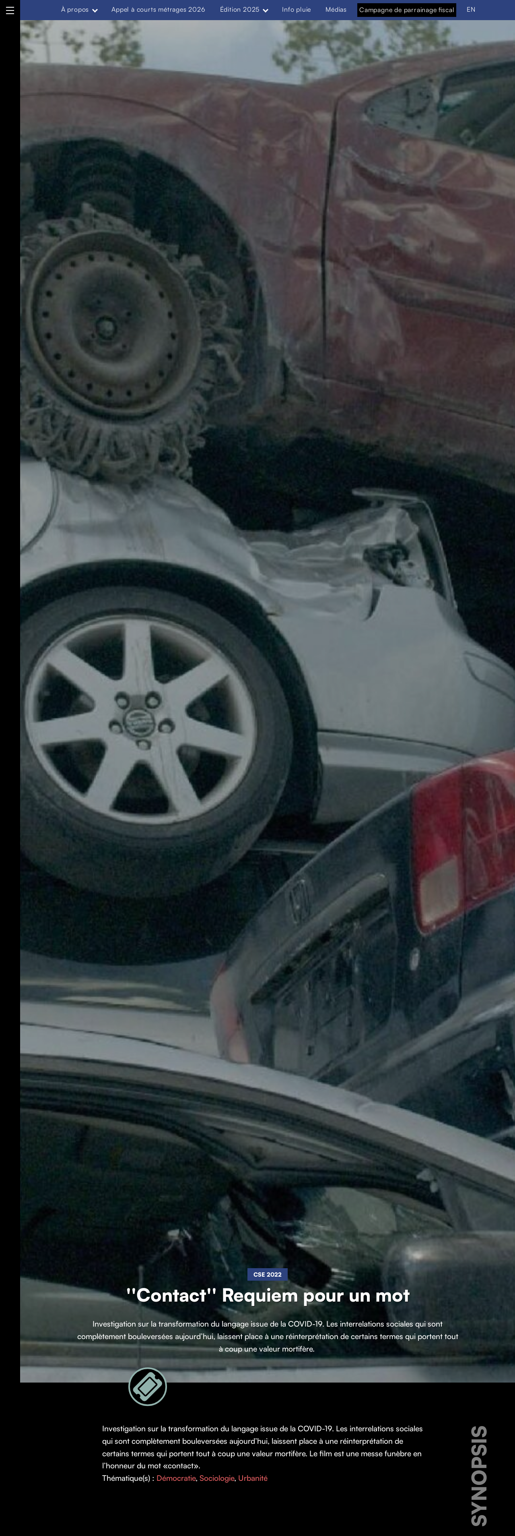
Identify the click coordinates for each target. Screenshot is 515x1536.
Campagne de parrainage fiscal (406, 10)
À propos (75, 9)
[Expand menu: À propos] (95, 9)
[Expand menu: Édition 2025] (265, 9)
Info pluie (296, 9)
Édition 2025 (240, 9)
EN (471, 9)
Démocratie (176, 1478)
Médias (336, 9)
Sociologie (217, 1478)
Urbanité (253, 1478)
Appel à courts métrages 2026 (158, 9)
